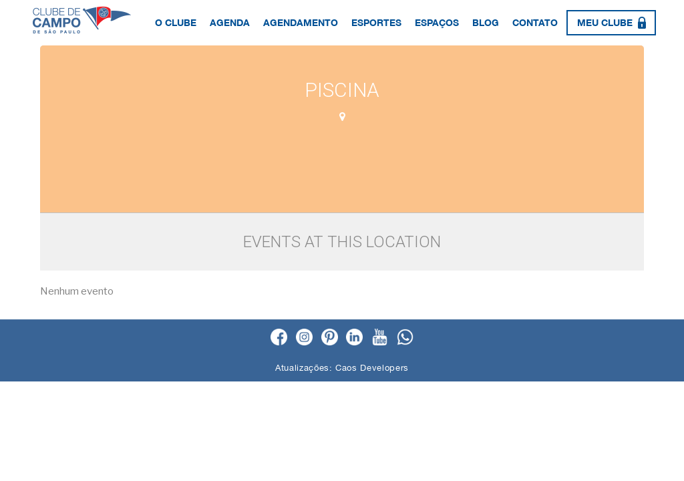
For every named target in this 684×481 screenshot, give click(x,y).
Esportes (376, 22)
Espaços (437, 22)
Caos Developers (372, 368)
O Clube (175, 22)
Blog (485, 22)
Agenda (230, 22)
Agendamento (300, 22)
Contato (535, 22)
